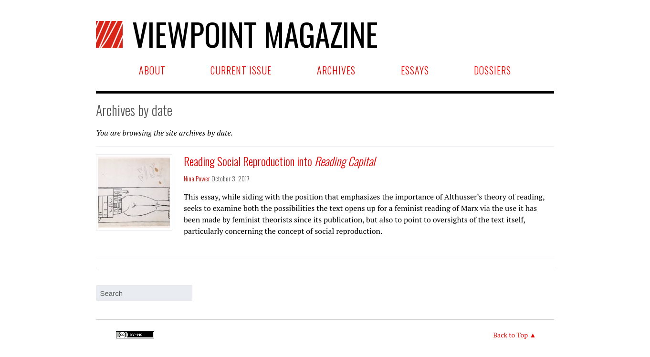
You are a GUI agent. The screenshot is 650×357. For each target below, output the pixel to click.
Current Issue (241, 70)
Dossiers (492, 70)
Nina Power (197, 178)
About (152, 70)
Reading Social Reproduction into (279, 160)
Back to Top (510, 334)
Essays (415, 70)
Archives (336, 70)
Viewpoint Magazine (237, 33)
